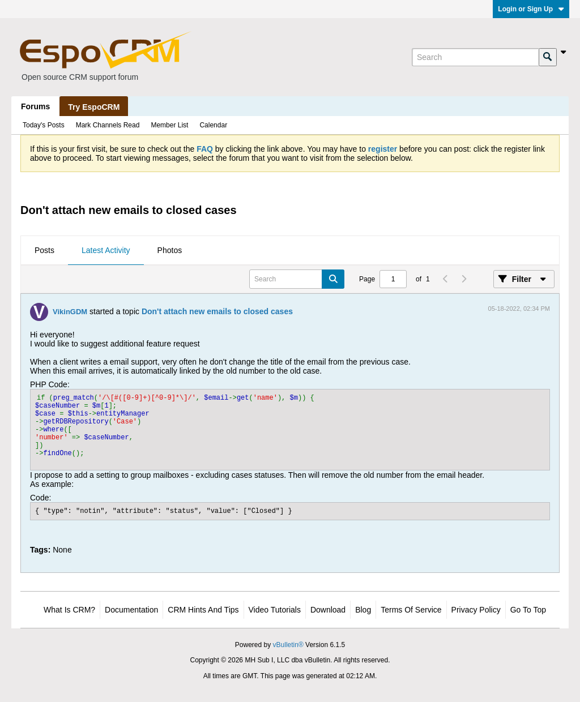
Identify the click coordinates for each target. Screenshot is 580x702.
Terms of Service (411, 609)
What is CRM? (69, 609)
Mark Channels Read (108, 125)
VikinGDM (70, 311)
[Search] (475, 57)
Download (328, 609)
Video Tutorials (275, 609)
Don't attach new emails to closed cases (217, 311)
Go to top (528, 609)
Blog (363, 609)
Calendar (213, 125)
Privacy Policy (476, 609)
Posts (44, 250)
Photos (169, 250)
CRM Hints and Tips (203, 609)
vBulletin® (288, 645)
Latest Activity (106, 250)
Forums (35, 106)
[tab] (44, 251)
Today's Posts (44, 125)
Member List (169, 125)
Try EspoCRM (94, 107)
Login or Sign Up (531, 9)
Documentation (131, 609)
